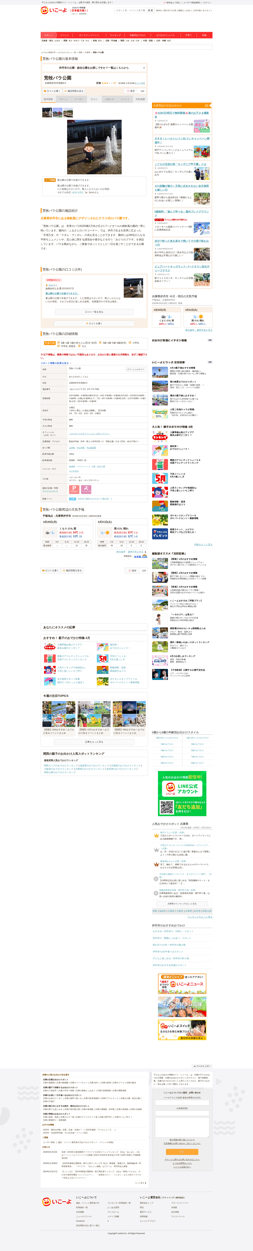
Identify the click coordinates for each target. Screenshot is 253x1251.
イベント (64, 35)
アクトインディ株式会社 (173, 1198)
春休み (159, 10)
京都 (132, 41)
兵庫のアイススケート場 (86, 1117)
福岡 (169, 41)
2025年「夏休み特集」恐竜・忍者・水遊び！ (62, 1130)
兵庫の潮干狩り (106, 1117)
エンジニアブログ (147, 1221)
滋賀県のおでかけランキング (94, 765)
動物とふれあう (185, 10)
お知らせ (109, 99)
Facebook (80, 1221)
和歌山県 (207, 911)
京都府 (171, 911)
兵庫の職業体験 (119, 1090)
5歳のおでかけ (197, 750)
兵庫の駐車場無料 (91, 1098)
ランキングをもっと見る (200, 917)
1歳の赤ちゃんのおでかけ (197, 738)
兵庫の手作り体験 (66, 1090)
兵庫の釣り (94, 1083)
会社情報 (175, 1212)
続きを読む (78, 192)
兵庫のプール (118, 1083)
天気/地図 (140, 99)
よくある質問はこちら (182, 1163)
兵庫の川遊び (49, 1101)
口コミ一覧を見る (94, 312)
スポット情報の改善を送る (55, 363)
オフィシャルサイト (136, 369)
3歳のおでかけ (197, 744)
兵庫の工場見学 (50, 1090)
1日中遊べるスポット (203, 10)
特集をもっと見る (203, 544)
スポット (48, 35)
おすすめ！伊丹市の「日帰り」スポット (173, 931)
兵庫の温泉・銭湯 (51, 1117)
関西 (122, 41)
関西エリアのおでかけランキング (61, 765)
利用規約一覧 (82, 1207)
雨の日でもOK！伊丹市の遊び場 (169, 945)
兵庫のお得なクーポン (52, 1098)
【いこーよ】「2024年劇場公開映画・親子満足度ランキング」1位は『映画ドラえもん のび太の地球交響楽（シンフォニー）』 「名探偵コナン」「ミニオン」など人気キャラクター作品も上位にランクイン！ (101, 1174)
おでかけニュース (166, 35)
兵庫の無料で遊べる (73, 1098)
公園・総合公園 (98, 466)
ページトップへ (202, 1066)
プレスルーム (113, 1212)
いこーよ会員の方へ (182, 1167)
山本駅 (72, 448)
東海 (95, 41)
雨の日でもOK (170, 10)
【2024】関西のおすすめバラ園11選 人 (94, 499)
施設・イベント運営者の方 (87, 1203)
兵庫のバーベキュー (79, 1083)
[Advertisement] (94, 259)
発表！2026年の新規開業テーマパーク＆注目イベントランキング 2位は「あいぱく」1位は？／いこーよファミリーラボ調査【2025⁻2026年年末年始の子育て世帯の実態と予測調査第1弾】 (101, 1155)
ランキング (115, 35)
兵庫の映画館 (87, 1109)
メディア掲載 (113, 1216)
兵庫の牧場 (106, 1083)
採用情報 (144, 1216)
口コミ (94, 99)
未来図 (174, 1207)
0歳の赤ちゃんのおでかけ (167, 738)
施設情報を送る (74, 91)
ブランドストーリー (180, 1203)
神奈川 (76, 41)
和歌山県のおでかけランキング (60, 772)
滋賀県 (162, 911)
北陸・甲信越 (111, 41)
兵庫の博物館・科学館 (105, 1109)
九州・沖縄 (161, 41)
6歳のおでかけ (167, 757)
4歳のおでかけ (167, 750)
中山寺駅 (81, 448)
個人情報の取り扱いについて (182, 1140)
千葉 (82, 41)
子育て (188, 35)
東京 (70, 41)
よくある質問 (113, 1207)
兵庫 (137, 41)
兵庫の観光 (131, 1083)
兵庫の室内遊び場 (72, 1109)
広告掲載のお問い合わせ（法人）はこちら (182, 1143)
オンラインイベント (89, 35)
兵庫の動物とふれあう (85, 1090)
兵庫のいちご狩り (122, 1117)
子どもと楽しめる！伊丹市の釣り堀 (171, 958)
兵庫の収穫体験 (104, 1090)
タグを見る (74, 471)
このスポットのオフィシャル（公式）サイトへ (89, 434)
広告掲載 (80, 1212)
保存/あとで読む (172, 2)
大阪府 (180, 911)
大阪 (127, 41)
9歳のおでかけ (197, 763)
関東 (65, 41)
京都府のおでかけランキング (126, 765)
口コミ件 (139, 83)
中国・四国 (148, 41)
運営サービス (146, 1212)
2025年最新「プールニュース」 (99, 1130)
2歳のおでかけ (167, 744)
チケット (63, 99)
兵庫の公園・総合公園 (130, 1098)
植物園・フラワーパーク (79, 466)
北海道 (57, 41)
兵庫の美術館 (122, 1109)
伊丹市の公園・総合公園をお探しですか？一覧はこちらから (94, 67)
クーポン (79, 99)
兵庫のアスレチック (110, 1098)
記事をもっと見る (94, 742)
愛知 (100, 41)
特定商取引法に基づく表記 (87, 1225)
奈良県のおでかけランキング (121, 769)
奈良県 (197, 911)
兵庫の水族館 (136, 1109)
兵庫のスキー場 (67, 1117)
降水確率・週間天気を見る (130, 552)
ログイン (207, 2)
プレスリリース (178, 1216)
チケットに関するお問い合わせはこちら (182, 1159)
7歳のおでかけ (197, 757)
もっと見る (139, 1183)
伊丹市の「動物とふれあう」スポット (172, 938)
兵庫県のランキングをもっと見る (182, 904)
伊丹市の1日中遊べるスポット (168, 951)
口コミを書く (52, 91)
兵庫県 (188, 911)
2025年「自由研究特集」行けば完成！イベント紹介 (65, 1133)
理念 (142, 1207)
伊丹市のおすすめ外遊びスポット (170, 965)
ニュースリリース (84, 1216)
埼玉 (87, 41)
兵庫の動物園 (62, 1083)
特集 (204, 35)
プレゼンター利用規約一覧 (119, 1203)
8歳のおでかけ (167, 763)
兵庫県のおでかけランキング (90, 769)
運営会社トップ (146, 1203)
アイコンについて (50, 491)
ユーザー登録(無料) (191, 2)
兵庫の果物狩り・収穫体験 (54, 1120)
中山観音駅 (91, 448)
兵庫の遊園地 (49, 1083)
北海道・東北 (47, 41)
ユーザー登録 (49, 1142)
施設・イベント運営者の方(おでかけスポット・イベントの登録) (86, 1142)
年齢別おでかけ (138, 35)
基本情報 (48, 99)
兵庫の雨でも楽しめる (52, 1109)
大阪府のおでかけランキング (58, 769)
